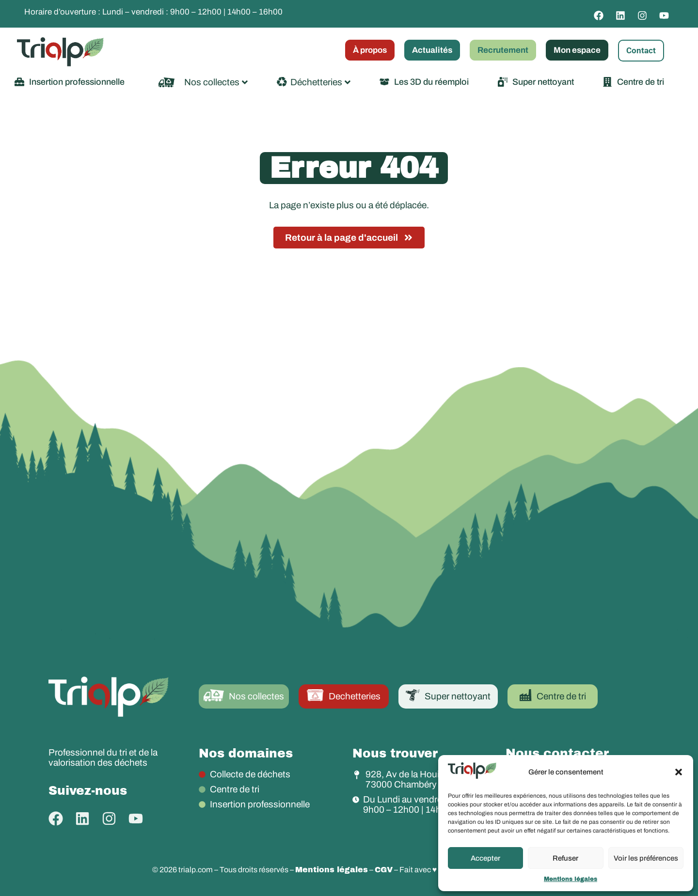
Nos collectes (216, 82)
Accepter (485, 858)
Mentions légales (570, 879)
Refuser (565, 858)
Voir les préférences (646, 858)
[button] (678, 772)
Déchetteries (320, 82)
